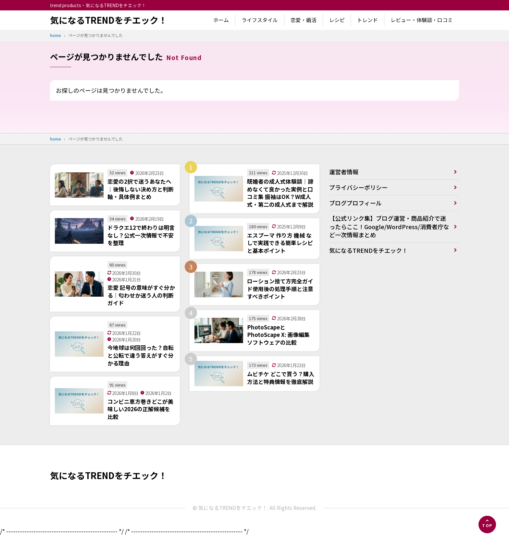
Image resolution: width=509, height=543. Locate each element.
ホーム (221, 20)
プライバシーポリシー (358, 187)
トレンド (367, 20)
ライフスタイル (260, 20)
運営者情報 (343, 171)
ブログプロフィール (355, 203)
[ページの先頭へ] (487, 524)
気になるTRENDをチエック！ (108, 20)
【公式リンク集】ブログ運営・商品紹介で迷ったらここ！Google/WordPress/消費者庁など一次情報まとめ (389, 226)
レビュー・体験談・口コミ (422, 20)
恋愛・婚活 (304, 20)
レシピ (337, 20)
